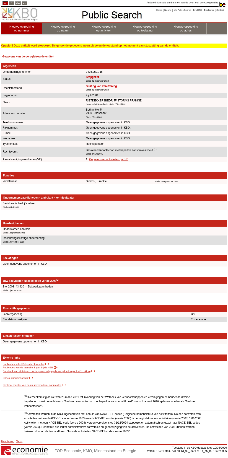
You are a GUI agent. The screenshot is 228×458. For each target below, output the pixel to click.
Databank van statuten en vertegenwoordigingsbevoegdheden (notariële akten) (47, 371)
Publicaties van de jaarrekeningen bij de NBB (28, 367)
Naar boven (7, 441)
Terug (19, 441)
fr (12, 3)
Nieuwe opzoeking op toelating (144, 28)
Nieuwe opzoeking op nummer (21, 28)
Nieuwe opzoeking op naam (62, 28)
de (18, 3)
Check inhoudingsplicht (15, 378)
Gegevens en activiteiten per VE (108, 159)
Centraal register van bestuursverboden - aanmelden (32, 385)
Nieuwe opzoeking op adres (186, 28)
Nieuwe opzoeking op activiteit (103, 28)
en (24, 3)
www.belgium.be (209, 2)
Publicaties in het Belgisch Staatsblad (23, 364)
